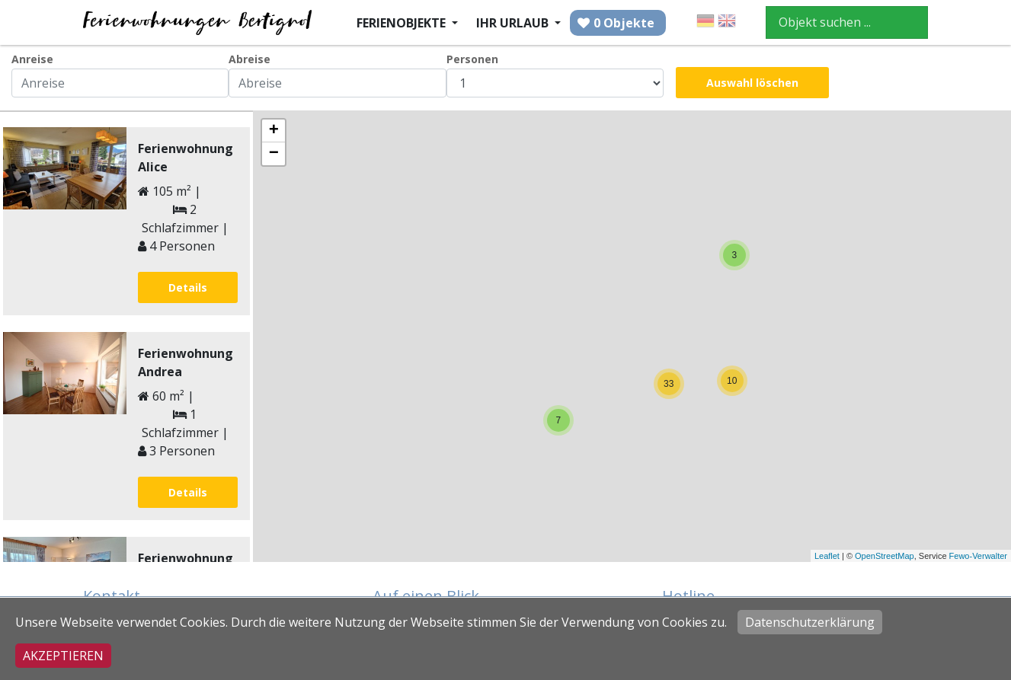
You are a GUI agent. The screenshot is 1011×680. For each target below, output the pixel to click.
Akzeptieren (63, 655)
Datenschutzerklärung (810, 622)
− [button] (274, 153)
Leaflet (827, 555)
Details (187, 287)
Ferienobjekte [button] (403, 22)
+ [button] (274, 131)
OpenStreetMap (884, 555)
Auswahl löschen (752, 82)
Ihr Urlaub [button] (514, 22)
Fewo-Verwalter (978, 555)
